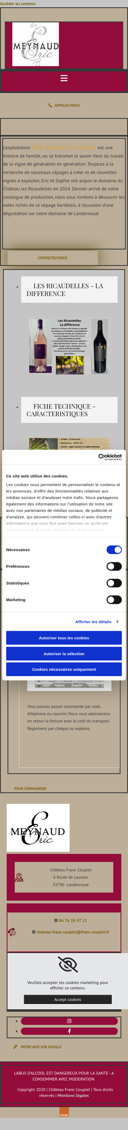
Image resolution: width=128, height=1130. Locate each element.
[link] (68, 965)
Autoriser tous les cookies (64, 638)
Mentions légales (73, 1095)
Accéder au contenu (18, 3)
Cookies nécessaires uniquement (64, 669)
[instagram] (69, 1021)
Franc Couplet (81, 148)
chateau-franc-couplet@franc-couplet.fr (72, 932)
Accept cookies (67, 999)
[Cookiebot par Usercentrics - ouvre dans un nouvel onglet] (98, 457)
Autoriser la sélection (64, 653)
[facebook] (69, 1031)
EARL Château (48, 148)
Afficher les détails (93, 621)
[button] (64, 105)
